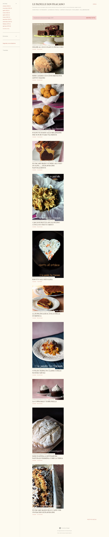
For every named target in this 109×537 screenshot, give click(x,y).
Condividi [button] (34, 49)
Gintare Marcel (69, 530)
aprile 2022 (6, 10)
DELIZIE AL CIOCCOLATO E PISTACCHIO (48, 47)
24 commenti (40, 514)
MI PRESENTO (43, 9)
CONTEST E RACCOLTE (66, 9)
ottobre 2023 (6, 6)
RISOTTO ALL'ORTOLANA (42, 279)
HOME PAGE (35, 9)
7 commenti (39, 281)
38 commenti (40, 318)
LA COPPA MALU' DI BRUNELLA (44, 401)
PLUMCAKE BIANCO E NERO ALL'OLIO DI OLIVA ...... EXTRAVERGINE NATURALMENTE (47, 165)
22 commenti (40, 375)
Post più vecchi (91, 519)
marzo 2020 (6, 17)
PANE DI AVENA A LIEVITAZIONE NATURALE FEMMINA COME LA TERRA (47, 457)
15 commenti (39, 49)
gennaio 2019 (7, 26)
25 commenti (39, 80)
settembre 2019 (7, 21)
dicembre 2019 (7, 19)
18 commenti (39, 403)
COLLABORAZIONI (84, 9)
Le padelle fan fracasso (48, 4)
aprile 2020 (6, 15)
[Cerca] (94, 4)
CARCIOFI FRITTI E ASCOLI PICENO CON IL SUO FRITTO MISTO (46, 223)
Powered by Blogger (64, 528)
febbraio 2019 (7, 24)
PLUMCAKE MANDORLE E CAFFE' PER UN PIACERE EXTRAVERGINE (46, 511)
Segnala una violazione (9, 43)
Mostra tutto (90, 17)
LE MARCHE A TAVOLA (53, 9)
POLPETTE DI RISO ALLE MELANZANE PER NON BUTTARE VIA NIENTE (47, 134)
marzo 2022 (6, 12)
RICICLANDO (75, 9)
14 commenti (39, 136)
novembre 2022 (7, 8)
